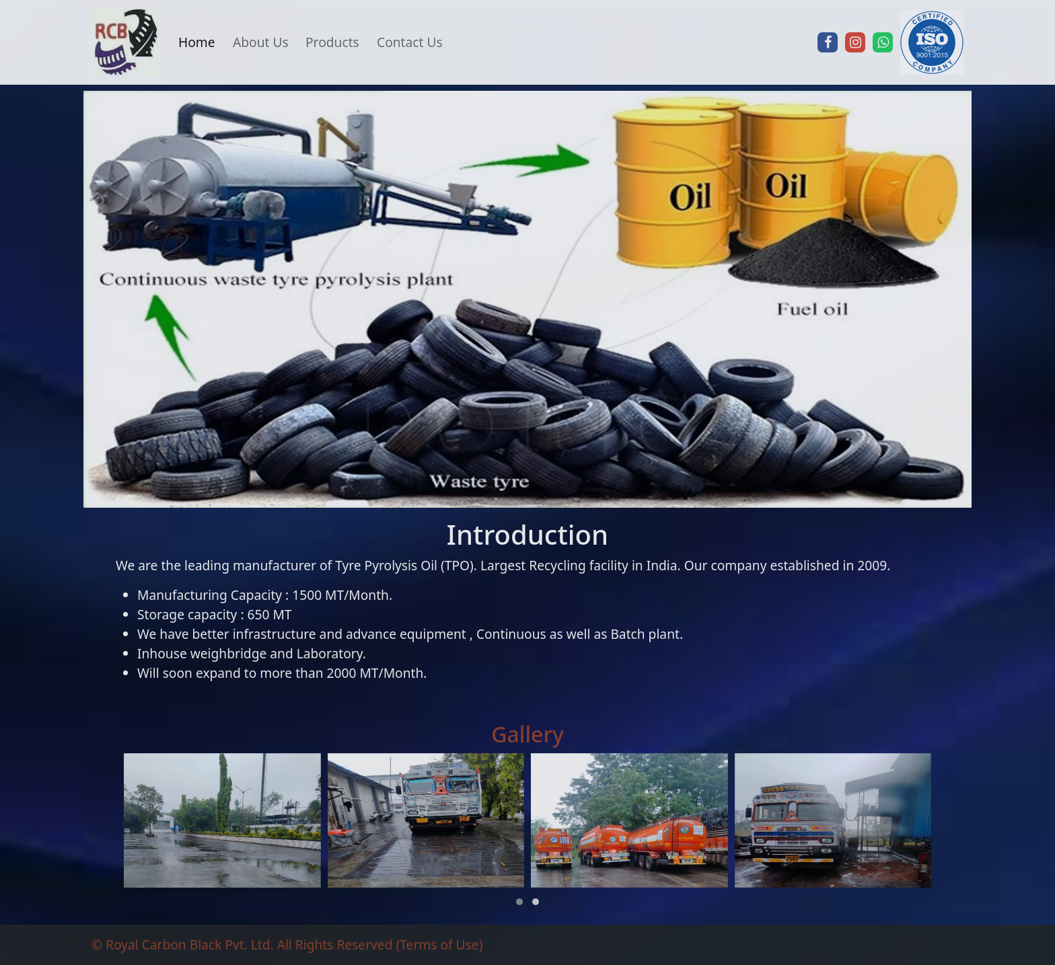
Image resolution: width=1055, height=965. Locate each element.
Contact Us (410, 42)
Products (332, 42)
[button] (519, 902)
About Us (261, 42)
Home (196, 42)
